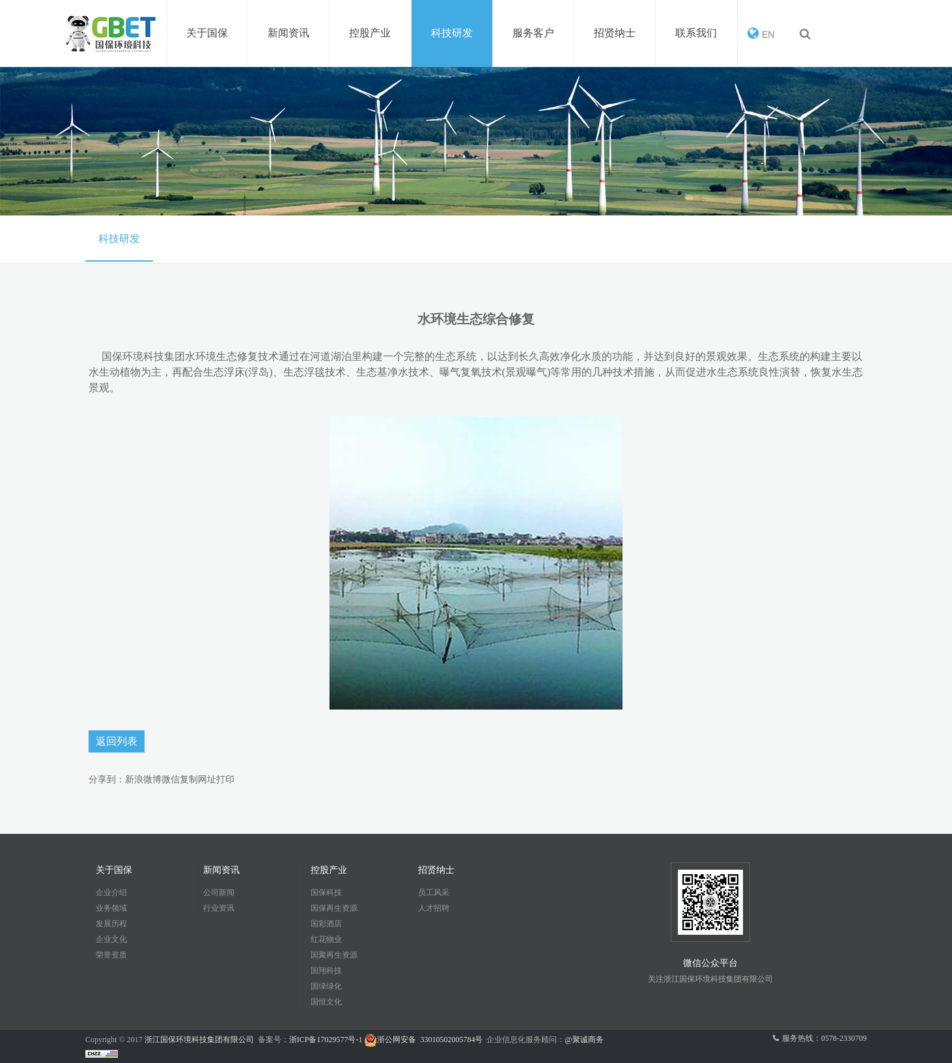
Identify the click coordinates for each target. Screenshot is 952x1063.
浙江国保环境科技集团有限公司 (199, 1039)
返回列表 (116, 741)
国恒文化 (326, 1001)
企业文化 (111, 939)
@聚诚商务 (584, 1039)
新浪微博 (143, 779)
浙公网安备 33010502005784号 (423, 1039)
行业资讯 (218, 908)
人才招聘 (433, 908)
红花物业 (326, 939)
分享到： (107, 779)
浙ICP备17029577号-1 (327, 1039)
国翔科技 (326, 970)
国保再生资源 (334, 908)
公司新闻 (218, 892)
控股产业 (329, 870)
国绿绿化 (326, 986)
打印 (225, 779)
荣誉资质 (111, 954)
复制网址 (198, 779)
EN (761, 33)
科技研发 (119, 238)
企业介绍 (111, 892)
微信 (170, 779)
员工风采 (433, 892)
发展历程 (111, 923)
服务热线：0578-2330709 (820, 1038)
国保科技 (326, 892)
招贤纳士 (436, 870)
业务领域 (111, 908)
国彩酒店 (326, 923)
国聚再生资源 (334, 954)
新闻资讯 (221, 870)
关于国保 (114, 870)
